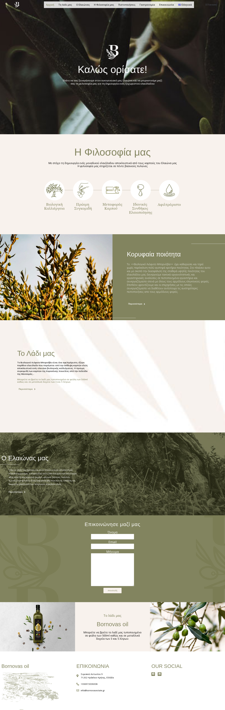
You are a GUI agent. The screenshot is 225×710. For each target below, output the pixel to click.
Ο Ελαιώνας (83, 4)
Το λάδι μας (65, 4)
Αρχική (50, 4)
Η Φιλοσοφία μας (104, 4)
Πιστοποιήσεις (126, 4)
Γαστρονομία (147, 4)
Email (112, 542)
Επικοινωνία (166, 4)
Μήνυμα (112, 553)
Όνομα (113, 532)
